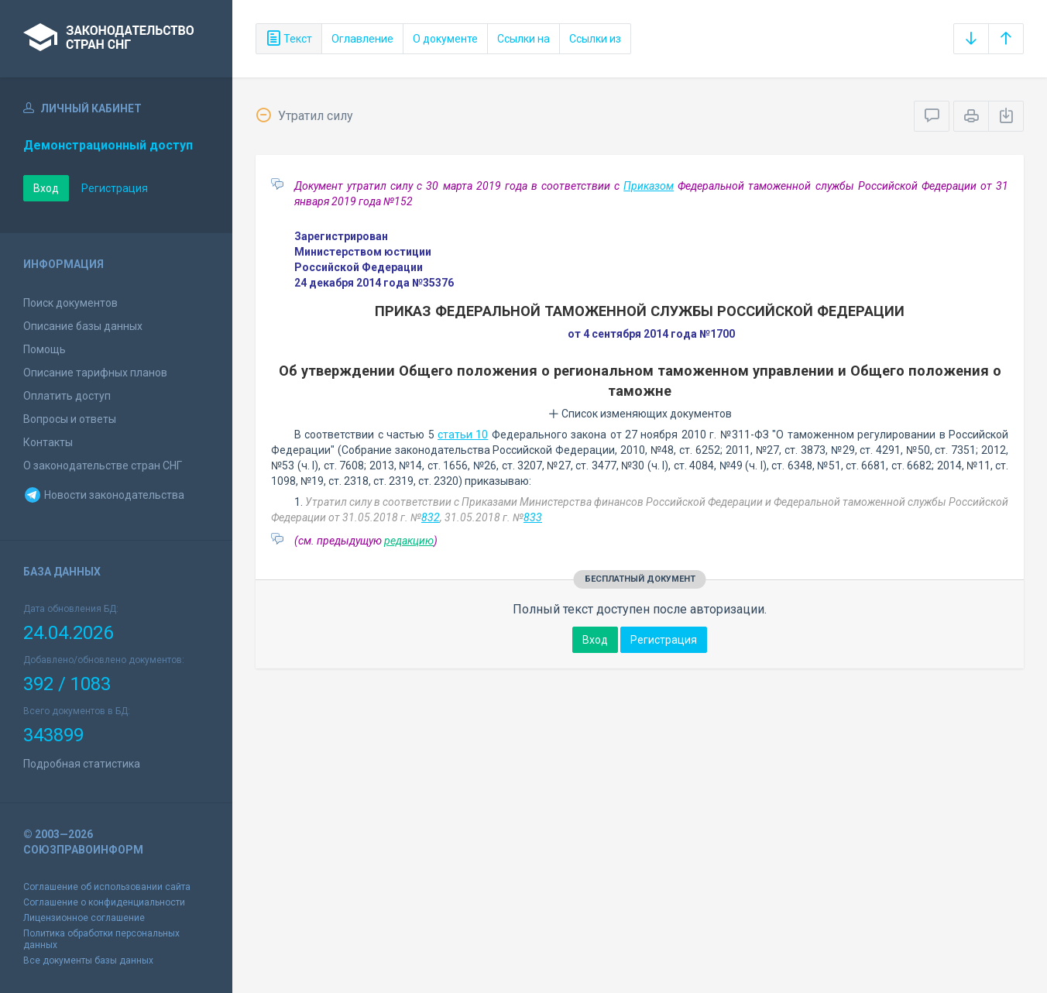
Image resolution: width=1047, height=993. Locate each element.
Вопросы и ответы (69, 419)
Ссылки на (523, 39)
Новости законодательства (103, 495)
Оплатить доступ (67, 396)
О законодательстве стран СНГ (102, 465)
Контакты (48, 442)
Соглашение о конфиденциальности (104, 902)
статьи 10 (463, 434)
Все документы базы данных (88, 960)
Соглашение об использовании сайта (107, 886)
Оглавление (362, 39)
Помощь (44, 349)
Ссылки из (595, 39)
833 (533, 517)
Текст (289, 38)
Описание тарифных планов (95, 372)
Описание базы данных (82, 326)
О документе (445, 39)
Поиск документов (70, 303)
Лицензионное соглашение (84, 917)
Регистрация (114, 188)
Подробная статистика (81, 764)
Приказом (648, 186)
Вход (46, 188)
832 (430, 517)
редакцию (409, 540)
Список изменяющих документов (640, 413)
